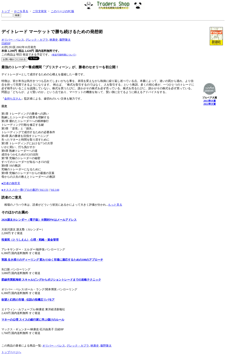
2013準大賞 (209, 101)
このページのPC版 (62, 11)
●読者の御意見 (10, 183)
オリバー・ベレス (12, 39)
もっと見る (115, 204)
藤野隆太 (65, 39)
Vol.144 (54, 189)
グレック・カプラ (36, 39)
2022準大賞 (209, 104)
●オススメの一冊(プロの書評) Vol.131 (24, 189)
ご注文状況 (39, 11)
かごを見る (21, 11)
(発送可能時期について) (64, 54)
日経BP (6, 43)
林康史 (53, 39)
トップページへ (11, 352)
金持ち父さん (12, 98)
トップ (5, 11)
